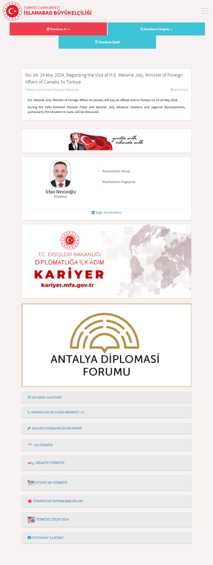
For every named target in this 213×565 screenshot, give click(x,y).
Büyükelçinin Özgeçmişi (118, 182)
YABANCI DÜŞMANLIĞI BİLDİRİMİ (54, 428)
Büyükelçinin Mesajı (116, 171)
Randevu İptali (107, 42)
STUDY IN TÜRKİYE (51, 482)
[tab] (106, 397)
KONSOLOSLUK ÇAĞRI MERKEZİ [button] (56, 412)
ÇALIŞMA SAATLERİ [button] (45, 397)
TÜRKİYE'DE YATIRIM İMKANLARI (55, 501)
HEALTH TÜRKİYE (49, 462)
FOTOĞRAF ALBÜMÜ (46, 537)
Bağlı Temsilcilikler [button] (106, 212)
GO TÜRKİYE (43, 445)
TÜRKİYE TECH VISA (52, 519)
